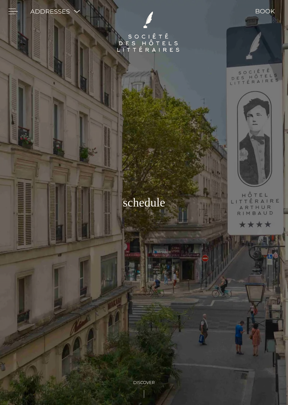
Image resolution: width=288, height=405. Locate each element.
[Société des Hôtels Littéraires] (148, 11)
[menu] (13, 11)
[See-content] (144, 389)
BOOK (265, 11)
